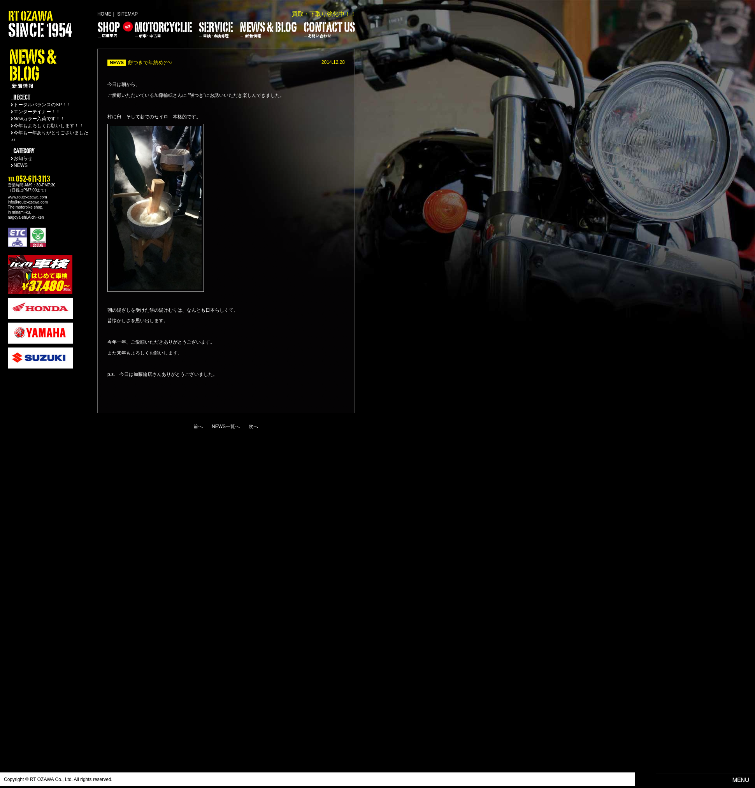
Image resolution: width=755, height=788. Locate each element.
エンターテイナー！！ (37, 111)
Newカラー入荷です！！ (39, 118)
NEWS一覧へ (226, 426)
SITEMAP (127, 14)
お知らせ (23, 158)
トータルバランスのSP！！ (42, 104)
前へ (198, 426)
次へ (253, 426)
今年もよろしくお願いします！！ (49, 125)
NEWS (21, 165)
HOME (104, 14)
